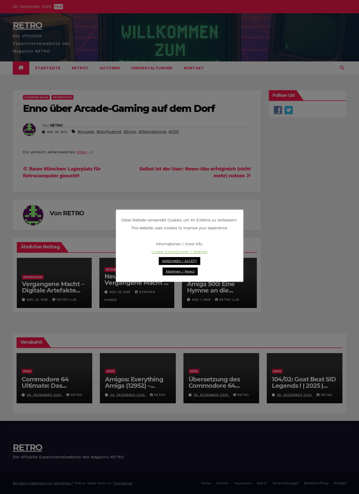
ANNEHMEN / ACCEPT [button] (179, 261)
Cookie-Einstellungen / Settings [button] (180, 252)
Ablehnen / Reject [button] (180, 271)
